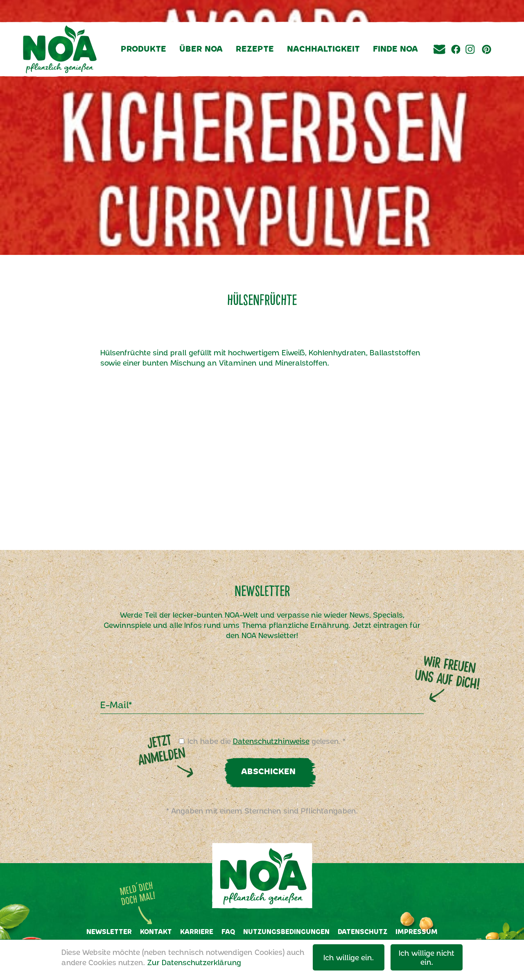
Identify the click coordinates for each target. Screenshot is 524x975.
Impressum (416, 931)
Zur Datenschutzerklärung (194, 962)
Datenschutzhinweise (271, 740)
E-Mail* (116, 704)
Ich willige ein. (348, 957)
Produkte (143, 48)
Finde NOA (395, 48)
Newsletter (109, 931)
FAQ (228, 931)
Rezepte (255, 48)
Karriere (196, 931)
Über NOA (201, 48)
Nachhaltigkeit (323, 48)
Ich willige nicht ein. (426, 957)
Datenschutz (362, 931)
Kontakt (156, 931)
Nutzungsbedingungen (286, 931)
